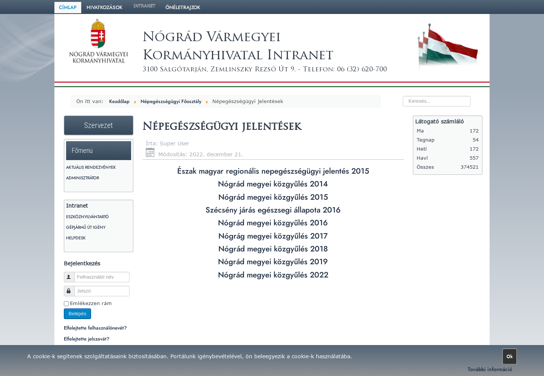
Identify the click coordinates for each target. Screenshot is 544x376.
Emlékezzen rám (91, 303)
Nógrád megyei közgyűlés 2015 (273, 197)
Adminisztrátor (82, 178)
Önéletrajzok (182, 7)
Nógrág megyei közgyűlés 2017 (273, 236)
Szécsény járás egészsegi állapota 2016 (273, 210)
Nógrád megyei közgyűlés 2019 (273, 261)
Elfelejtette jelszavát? (87, 338)
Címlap (68, 7)
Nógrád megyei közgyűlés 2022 (273, 274)
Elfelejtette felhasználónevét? (95, 327)
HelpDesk (76, 238)
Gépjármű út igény (85, 227)
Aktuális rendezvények (91, 167)
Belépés (78, 313)
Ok (510, 356)
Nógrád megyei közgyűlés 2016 (273, 222)
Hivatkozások (104, 7)
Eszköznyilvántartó (87, 217)
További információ (490, 369)
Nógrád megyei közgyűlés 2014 (273, 184)
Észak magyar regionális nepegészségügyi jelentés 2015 (273, 171)
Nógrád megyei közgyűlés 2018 (273, 248)
